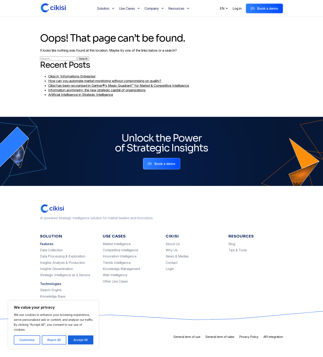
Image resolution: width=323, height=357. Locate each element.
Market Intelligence (117, 244)
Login (170, 269)
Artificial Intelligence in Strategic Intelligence (80, 95)
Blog (231, 244)
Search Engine (51, 290)
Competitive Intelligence (120, 250)
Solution (106, 8)
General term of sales (219, 336)
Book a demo (264, 8)
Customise (27, 340)
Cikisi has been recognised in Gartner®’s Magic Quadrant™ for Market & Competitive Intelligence (118, 85)
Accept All (81, 340)
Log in (237, 8)
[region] (53, 325)
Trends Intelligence (117, 263)
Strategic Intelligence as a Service (65, 275)
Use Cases (129, 8)
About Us (173, 244)
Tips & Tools (237, 250)
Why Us (172, 250)
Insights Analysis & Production (62, 263)
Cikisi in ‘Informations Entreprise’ (72, 76)
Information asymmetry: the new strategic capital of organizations (97, 90)
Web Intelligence (115, 275)
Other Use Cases (115, 281)
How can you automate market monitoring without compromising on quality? (104, 81)
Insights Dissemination (56, 269)
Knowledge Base (52, 296)
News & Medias (177, 256)
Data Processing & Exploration (62, 256)
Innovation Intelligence (120, 256)
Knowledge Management (121, 269)
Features (46, 244)
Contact (172, 263)
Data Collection (51, 250)
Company (154, 8)
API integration (273, 336)
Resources (179, 8)
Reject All (54, 340)
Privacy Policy (249, 336)
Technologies (50, 284)
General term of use (186, 336)
